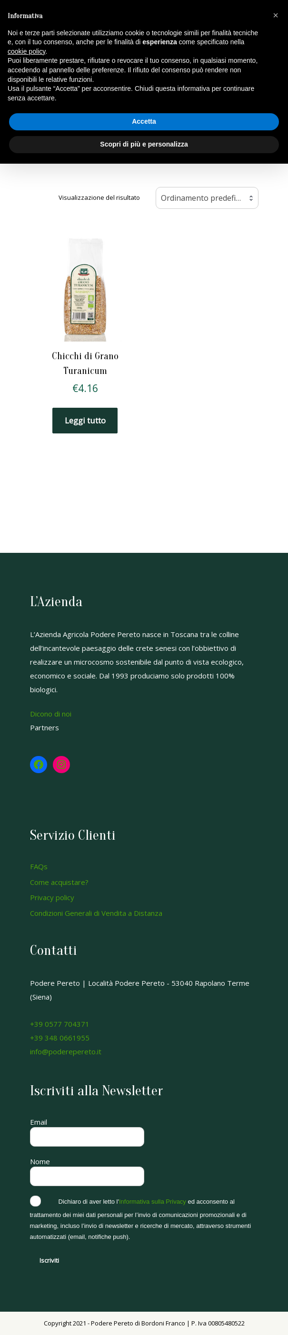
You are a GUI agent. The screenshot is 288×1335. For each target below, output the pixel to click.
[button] (275, 15)
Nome (40, 1161)
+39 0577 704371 (59, 1024)
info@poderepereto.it (65, 1051)
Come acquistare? (59, 882)
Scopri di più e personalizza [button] (144, 144)
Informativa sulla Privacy (152, 1201)
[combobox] (207, 198)
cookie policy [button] (26, 51)
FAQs (39, 866)
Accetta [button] (144, 121)
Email (38, 1122)
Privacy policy (52, 897)
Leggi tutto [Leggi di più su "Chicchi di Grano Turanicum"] (85, 420)
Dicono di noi (50, 713)
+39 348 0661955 (59, 1037)
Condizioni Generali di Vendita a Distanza (96, 913)
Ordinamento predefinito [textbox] (205, 198)
